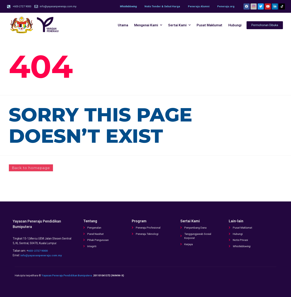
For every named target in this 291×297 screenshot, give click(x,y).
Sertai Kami (179, 25)
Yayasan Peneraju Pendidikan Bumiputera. (69, 275)
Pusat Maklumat (209, 25)
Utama (123, 25)
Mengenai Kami (148, 25)
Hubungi (234, 25)
